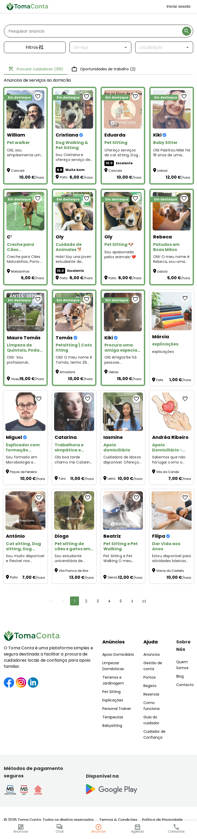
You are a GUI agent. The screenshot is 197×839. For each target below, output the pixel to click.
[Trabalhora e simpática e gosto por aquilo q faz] (74, 411)
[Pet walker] (25, 109)
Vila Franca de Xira (73, 570)
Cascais (18, 170)
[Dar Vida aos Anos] (172, 510)
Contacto (185, 684)
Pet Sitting (111, 691)
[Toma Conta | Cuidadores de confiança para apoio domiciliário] (27, 6)
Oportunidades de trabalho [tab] (103, 69)
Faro (62, 478)
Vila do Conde (167, 472)
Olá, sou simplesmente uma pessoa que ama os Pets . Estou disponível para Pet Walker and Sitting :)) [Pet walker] (25, 153)
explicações (163, 351)
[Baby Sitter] (172, 109)
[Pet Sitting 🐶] (123, 211)
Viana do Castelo (170, 570)
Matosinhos (20, 271)
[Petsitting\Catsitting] (74, 312)
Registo (149, 685)
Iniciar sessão (179, 6)
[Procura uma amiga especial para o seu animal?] (123, 312)
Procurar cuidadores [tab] (35, 69)
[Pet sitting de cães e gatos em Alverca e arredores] (74, 510)
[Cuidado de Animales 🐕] (74, 211)
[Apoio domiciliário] (123, 411)
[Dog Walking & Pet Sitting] (74, 109)
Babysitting (112, 725)
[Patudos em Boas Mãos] (172, 211)
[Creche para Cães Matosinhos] (25, 211)
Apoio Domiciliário (118, 654)
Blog (180, 676)
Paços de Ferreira (23, 472)
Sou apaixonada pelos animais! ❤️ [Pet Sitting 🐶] (120, 255)
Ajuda (150, 642)
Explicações (112, 700)
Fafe (159, 380)
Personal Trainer (116, 708)
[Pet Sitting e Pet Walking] (123, 510)
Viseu (15, 379)
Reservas (151, 694)
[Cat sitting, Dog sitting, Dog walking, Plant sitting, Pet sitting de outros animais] (25, 510)
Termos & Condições (118, 819)
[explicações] (172, 311)
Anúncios (113, 642)
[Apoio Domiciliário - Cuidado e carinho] (172, 411)
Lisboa (162, 170)
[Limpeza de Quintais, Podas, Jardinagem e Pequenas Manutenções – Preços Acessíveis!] (25, 312)
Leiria (111, 478)
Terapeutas (112, 717)
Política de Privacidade (162, 819)
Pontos (149, 677)
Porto (63, 177)
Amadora (67, 372)
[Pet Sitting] (123, 109)
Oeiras (114, 372)
